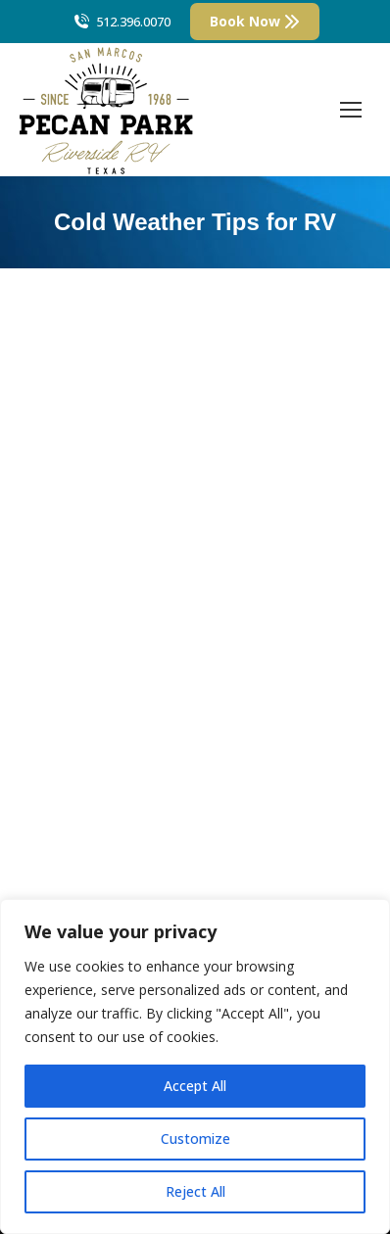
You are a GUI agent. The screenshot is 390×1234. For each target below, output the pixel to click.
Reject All (195, 1191)
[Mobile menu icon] (350, 109)
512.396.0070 (121, 22)
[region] (195, 1066)
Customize (195, 1138)
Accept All (195, 1085)
